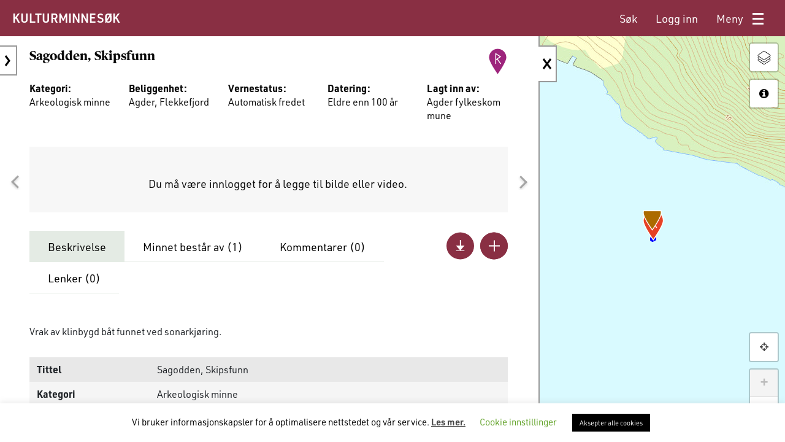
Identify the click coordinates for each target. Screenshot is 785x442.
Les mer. (448, 422)
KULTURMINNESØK (66, 18)
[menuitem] (628, 19)
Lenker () (74, 278)
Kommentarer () (323, 246)
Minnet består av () (193, 246)
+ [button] (764, 383)
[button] (14, 182)
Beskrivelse (77, 246)
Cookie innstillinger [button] (518, 422)
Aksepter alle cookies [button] (611, 422)
